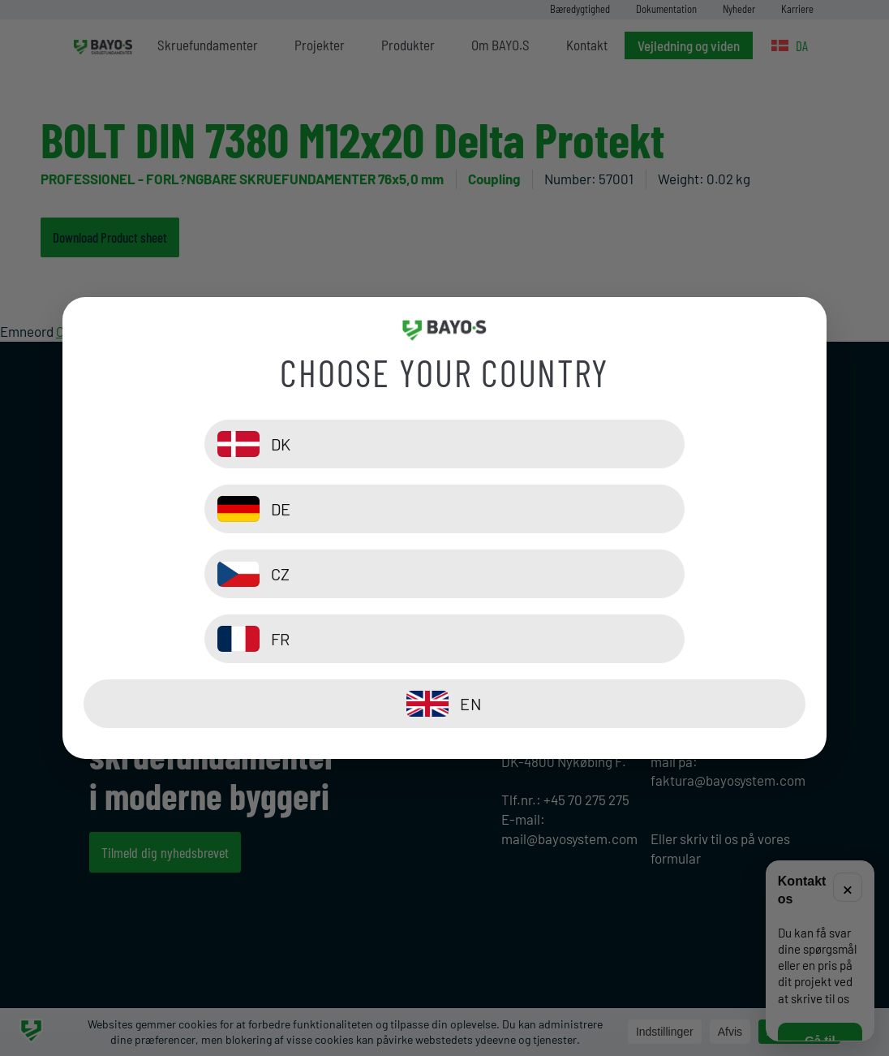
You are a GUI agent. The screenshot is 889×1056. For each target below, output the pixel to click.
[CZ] (260, 574)
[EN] (445, 638)
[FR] (629, 574)
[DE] (629, 509)
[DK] (260, 509)
